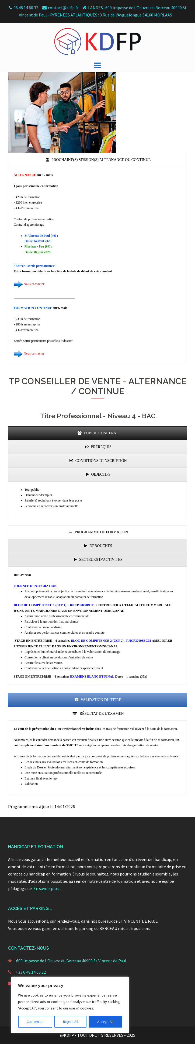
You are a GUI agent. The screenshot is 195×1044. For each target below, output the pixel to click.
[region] (70, 1005)
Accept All (105, 1021)
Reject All (70, 1021)
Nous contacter (34, 284)
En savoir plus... (47, 888)
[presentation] (97, 160)
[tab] (97, 160)
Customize (35, 1021)
